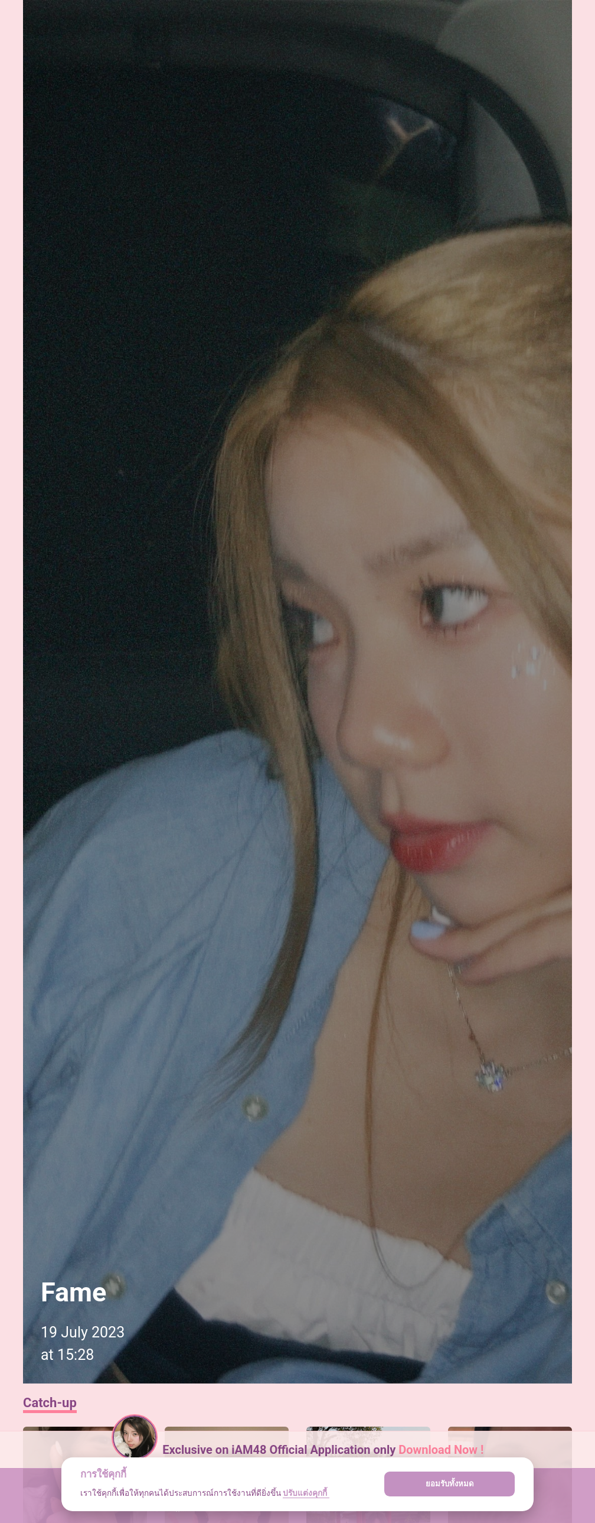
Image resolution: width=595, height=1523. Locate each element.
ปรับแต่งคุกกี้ (306, 1493)
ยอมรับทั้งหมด (450, 1483)
